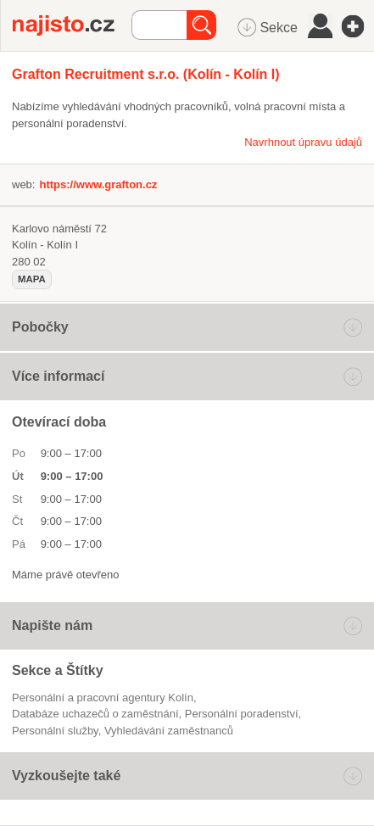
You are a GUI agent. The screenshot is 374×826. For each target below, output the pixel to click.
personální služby (55, 730)
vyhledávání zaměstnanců (168, 730)
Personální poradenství (242, 713)
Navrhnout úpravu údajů (303, 142)
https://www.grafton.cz (98, 184)
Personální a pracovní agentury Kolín (102, 697)
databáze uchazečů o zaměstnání (95, 713)
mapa (32, 279)
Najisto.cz (72, 25)
